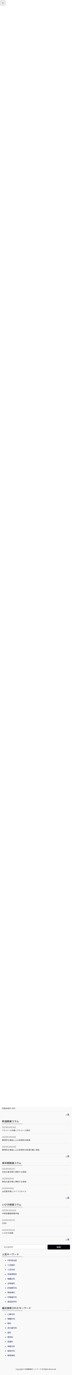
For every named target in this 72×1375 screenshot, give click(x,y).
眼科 (9, 1323)
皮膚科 (10, 1341)
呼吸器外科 (12, 1297)
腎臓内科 (11, 1278)
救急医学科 (12, 1301)
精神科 (10, 1337)
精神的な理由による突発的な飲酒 (16, 1140)
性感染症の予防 (8, 1108)
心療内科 (11, 1314)
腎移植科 (11, 1292)
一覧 (67, 1114)
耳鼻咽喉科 (12, 1274)
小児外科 (11, 1269)
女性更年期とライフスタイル (14, 1191)
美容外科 (11, 1350)
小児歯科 (11, 1265)
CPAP (4, 1223)
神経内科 (11, 1346)
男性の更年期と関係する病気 (14, 1181)
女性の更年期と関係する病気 (14, 1171)
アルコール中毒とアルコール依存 (16, 1130)
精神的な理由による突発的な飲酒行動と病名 (21, 1149)
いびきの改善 (7, 1233)
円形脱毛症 (12, 1260)
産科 (9, 1332)
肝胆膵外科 (12, 1288)
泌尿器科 (11, 1283)
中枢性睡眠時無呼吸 (10, 1213)
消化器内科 (12, 1327)
